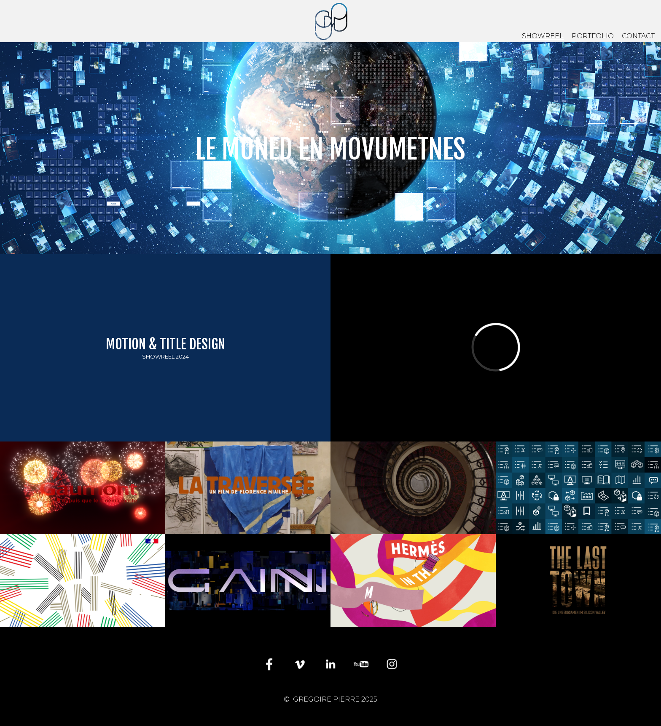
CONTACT (638, 36)
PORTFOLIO (593, 36)
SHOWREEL (543, 36)
